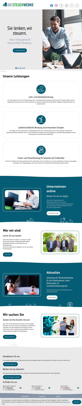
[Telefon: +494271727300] (39, 390)
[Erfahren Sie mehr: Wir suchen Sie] (9, 337)
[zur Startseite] (18, 4)
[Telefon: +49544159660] (67, 390)
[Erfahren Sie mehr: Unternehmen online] (54, 213)
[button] (61, 6)
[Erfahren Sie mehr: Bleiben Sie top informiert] (12, 377)
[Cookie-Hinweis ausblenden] (76, 402)
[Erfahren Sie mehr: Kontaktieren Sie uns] (10, 364)
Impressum (42, 396)
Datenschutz (25, 396)
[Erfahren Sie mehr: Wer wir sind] (8, 254)
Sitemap (58, 396)
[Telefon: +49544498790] (10, 390)
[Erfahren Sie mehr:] (20, 50)
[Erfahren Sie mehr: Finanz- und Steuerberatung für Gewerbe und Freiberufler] (41, 154)
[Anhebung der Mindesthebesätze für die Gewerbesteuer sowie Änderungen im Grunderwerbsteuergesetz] (52, 297)
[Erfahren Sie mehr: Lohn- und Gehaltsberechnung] (41, 94)
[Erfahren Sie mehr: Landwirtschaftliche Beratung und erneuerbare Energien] (41, 124)
